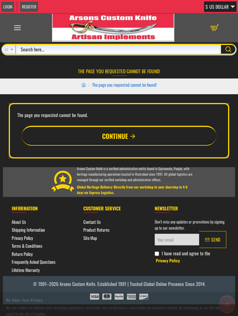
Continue (115, 136)
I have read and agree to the (182, 256)
